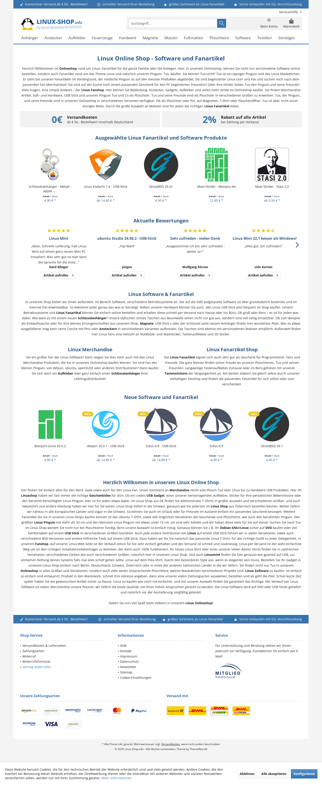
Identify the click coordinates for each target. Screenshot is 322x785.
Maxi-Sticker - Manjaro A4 (216, 186)
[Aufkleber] (77, 38)
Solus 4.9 (216, 446)
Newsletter (128, 667)
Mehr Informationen (116, 778)
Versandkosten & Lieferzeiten (44, 645)
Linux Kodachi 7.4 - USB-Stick (105, 186)
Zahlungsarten (33, 651)
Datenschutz (129, 661)
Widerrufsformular (36, 661)
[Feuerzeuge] (102, 38)
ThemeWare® (198, 749)
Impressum (128, 656)
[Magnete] (150, 38)
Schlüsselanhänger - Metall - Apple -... (50, 188)
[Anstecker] (53, 38)
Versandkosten (170, 744)
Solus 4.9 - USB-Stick (161, 446)
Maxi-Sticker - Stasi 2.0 (272, 186)
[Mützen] (171, 38)
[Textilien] (264, 38)
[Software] (243, 38)
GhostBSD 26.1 (272, 446)
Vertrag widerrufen (36, 667)
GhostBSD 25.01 (161, 186)
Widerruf (29, 656)
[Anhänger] (29, 38)
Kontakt (125, 651)
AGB (123, 645)
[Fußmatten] (193, 38)
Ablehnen (247, 774)
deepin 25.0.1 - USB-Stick (105, 446)
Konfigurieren (304, 774)
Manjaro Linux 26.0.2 (50, 446)
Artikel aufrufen (59, 274)
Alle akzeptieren (273, 774)
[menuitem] (289, 12)
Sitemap (126, 672)
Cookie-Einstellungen (136, 677)
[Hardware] (128, 38)
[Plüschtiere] (219, 38)
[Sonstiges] (286, 38)
